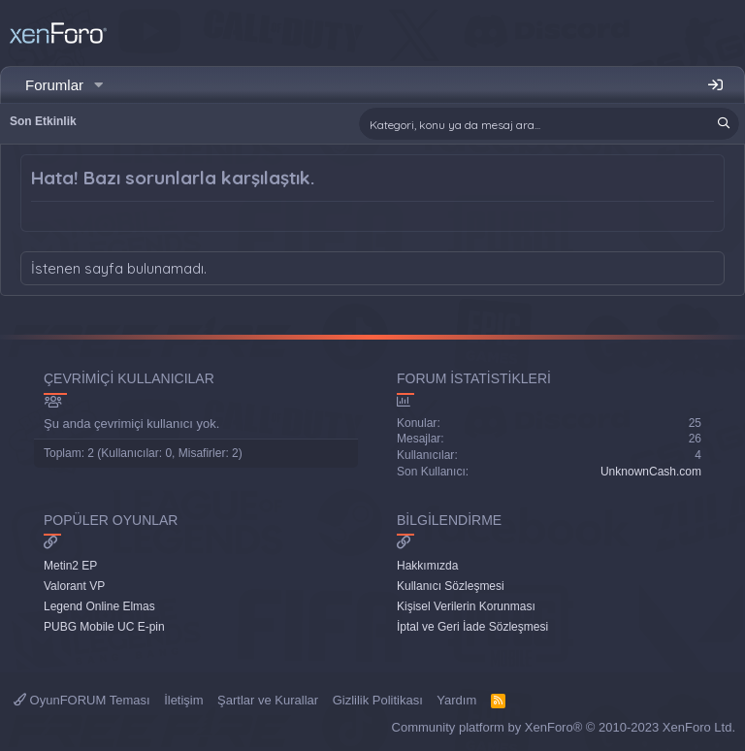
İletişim (183, 700)
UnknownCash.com (650, 471)
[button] (99, 85)
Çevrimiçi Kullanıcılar (129, 378)
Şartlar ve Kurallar (267, 700)
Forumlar (54, 85)
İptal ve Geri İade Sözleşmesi (472, 627)
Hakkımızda (427, 565)
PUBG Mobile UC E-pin (104, 627)
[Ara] (549, 124)
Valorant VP (74, 586)
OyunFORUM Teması (82, 700)
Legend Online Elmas (99, 606)
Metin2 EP (70, 565)
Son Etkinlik (43, 121)
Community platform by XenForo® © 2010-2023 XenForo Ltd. (563, 727)
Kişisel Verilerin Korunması (466, 606)
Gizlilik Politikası (378, 700)
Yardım (456, 700)
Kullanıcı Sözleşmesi (450, 586)
